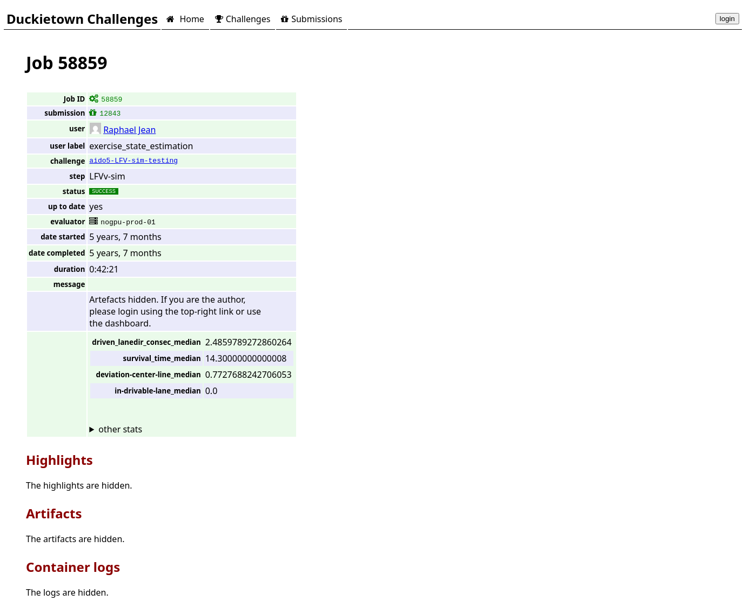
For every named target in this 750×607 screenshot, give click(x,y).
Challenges (242, 19)
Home (185, 19)
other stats (120, 429)
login (727, 19)
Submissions (311, 19)
